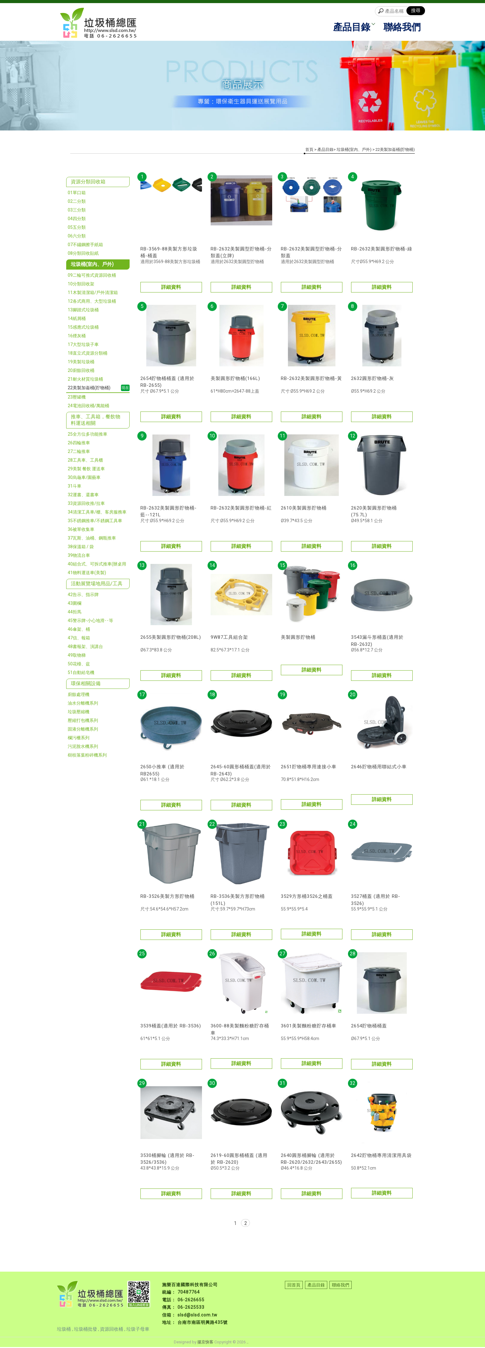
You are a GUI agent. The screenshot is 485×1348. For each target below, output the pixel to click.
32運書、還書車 (83, 495)
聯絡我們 (401, 27)
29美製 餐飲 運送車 (86, 469)
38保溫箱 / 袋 (81, 547)
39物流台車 (79, 556)
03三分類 (77, 210)
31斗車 (74, 486)
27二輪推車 (79, 452)
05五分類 (77, 228)
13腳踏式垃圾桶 (83, 310)
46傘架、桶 (79, 630)
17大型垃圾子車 (83, 345)
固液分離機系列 (83, 729)
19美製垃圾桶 (81, 362)
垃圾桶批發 (85, 1330)
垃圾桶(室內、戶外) (92, 265)
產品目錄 (353, 27)
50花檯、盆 (79, 664)
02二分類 (77, 202)
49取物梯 (77, 656)
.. (247, 1343)
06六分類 (77, 236)
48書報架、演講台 (85, 647)
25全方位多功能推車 (87, 435)
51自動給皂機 (81, 673)
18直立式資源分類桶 (87, 354)
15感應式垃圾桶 (83, 328)
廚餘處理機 (78, 695)
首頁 (309, 150)
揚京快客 (205, 1343)
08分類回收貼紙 (83, 254)
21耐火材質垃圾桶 (85, 380)
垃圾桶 (64, 1330)
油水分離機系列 (83, 704)
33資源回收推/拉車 (86, 504)
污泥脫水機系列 (83, 747)
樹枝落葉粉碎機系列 (87, 755)
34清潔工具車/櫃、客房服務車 (97, 512)
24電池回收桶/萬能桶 (88, 406)
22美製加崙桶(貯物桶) (89, 388)
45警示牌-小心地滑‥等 (90, 621)
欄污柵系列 (78, 738)
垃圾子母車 (137, 1330)
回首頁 (293, 1285)
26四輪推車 (79, 443)
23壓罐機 (77, 397)
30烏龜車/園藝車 (84, 478)
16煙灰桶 (77, 336)
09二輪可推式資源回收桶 (92, 276)
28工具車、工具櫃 (85, 461)
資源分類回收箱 (88, 183)
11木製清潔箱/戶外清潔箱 (93, 293)
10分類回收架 (81, 284)
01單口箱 (77, 193)
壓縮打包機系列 (83, 721)
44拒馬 (74, 612)
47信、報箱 (79, 638)
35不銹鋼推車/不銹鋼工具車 (95, 521)
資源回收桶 (112, 1330)
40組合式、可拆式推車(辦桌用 (97, 564)
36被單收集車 (81, 530)
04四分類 (77, 219)
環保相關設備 (86, 684)
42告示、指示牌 (83, 595)
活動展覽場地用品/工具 (96, 584)
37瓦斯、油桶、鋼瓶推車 (92, 538)
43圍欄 (74, 604)
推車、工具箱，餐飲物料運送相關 (95, 421)
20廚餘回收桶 (81, 371)
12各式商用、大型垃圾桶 (92, 302)
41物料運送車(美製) (87, 573)
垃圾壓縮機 (78, 712)
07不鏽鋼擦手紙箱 (85, 245)
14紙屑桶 (77, 319)
